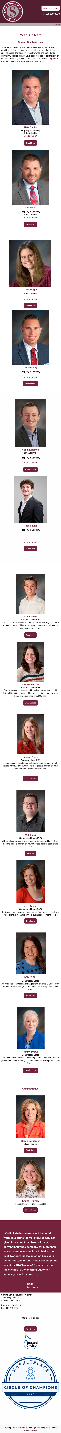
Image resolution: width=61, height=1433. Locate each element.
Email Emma (30, 1210)
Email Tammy (30, 1070)
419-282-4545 (30, 377)
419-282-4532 (30, 136)
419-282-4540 (30, 299)
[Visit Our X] (31, 1323)
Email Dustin (30, 383)
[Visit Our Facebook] (27, 1323)
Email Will (30, 854)
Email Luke (30, 635)
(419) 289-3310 (51, 13)
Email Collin (30, 469)
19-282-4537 (31, 542)
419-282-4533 (30, 217)
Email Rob (30, 224)
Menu (56, 24)
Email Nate (30, 143)
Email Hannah (30, 778)
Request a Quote (50, 8)
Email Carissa (30, 703)
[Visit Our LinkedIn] (35, 1323)
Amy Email (30, 995)
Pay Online (30, 1329)
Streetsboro (32, 1287)
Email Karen (30, 1150)
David (30, 1284)
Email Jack (30, 548)
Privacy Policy (30, 1431)
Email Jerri (30, 921)
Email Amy (30, 305)
